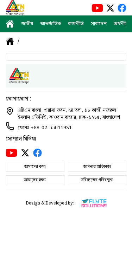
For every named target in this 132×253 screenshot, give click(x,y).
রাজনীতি (76, 23)
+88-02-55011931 (51, 128)
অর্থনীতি (121, 23)
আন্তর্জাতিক (50, 23)
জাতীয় (27, 23)
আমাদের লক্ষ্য (35, 180)
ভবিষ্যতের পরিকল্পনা (97, 180)
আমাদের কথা (35, 166)
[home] (10, 24)
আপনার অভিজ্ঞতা (97, 166)
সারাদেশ (99, 23)
